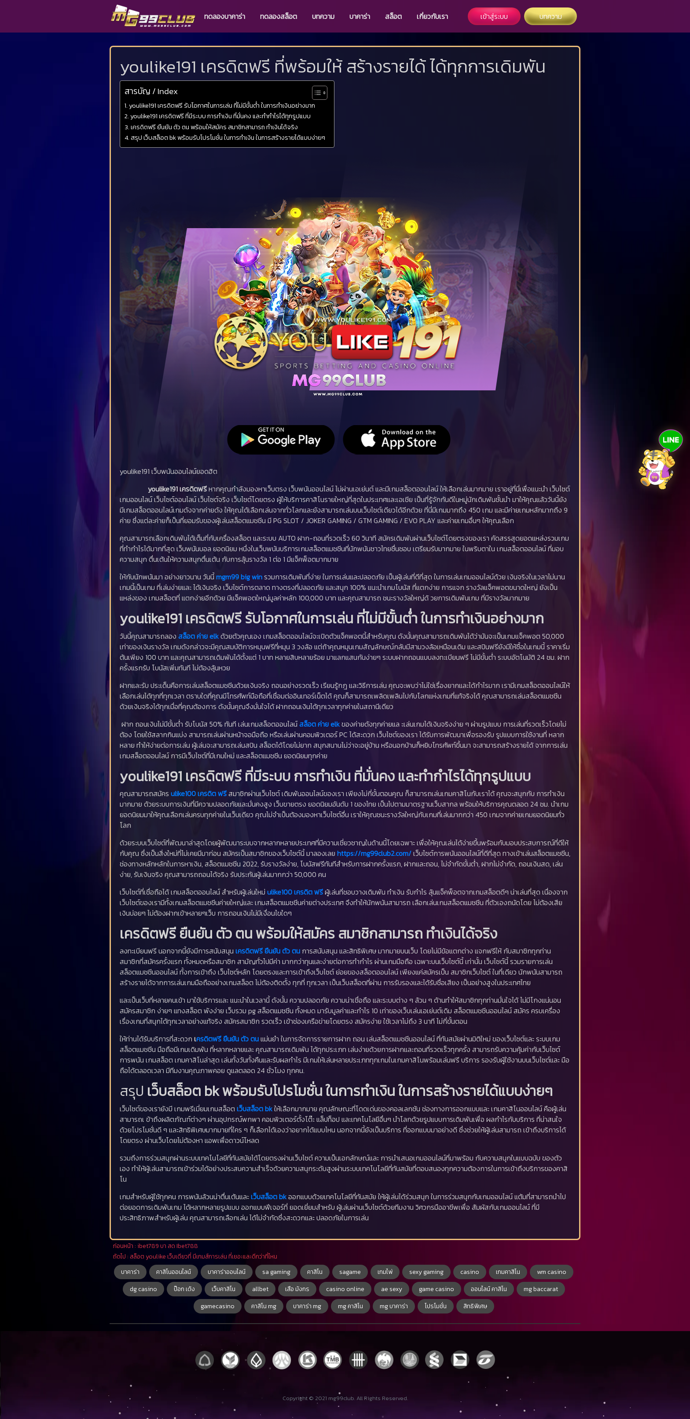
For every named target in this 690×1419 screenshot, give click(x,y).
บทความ (323, 16)
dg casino (143, 1289)
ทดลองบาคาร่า (224, 16)
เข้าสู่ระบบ (494, 16)
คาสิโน (315, 1272)
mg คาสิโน (350, 1306)
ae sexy (391, 1289)
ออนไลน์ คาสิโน (489, 1289)
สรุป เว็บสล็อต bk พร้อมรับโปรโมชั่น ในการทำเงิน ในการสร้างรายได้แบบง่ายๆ (228, 137)
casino (469, 1272)
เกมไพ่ (385, 1272)
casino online (345, 1289)
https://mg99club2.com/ (374, 853)
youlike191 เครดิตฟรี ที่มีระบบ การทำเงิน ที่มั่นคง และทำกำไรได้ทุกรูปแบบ (220, 116)
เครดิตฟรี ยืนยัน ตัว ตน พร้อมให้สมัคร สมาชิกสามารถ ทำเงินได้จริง (214, 127)
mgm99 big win (239, 576)
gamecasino (218, 1306)
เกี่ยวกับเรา (432, 16)
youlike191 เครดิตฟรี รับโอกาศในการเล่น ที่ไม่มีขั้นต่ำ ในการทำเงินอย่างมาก (222, 105)
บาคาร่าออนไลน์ (227, 1272)
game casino (436, 1289)
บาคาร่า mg (307, 1306)
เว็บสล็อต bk (254, 1108)
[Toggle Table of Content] (315, 92)
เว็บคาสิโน (223, 1289)
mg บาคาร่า (394, 1306)
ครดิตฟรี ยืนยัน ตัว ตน (227, 1038)
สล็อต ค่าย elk (198, 636)
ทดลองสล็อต (278, 16)
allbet (260, 1289)
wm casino (551, 1272)
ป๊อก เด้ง (184, 1289)
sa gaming (276, 1272)
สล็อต (393, 16)
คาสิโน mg (263, 1306)
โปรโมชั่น (436, 1306)
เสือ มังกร (297, 1289)
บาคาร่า (359, 16)
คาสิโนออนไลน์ (173, 1272)
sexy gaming (426, 1272)
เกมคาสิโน (508, 1272)
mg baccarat (541, 1289)
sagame (350, 1272)
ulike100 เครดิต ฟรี (199, 793)
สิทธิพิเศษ (475, 1306)
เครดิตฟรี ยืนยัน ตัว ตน (267, 951)
